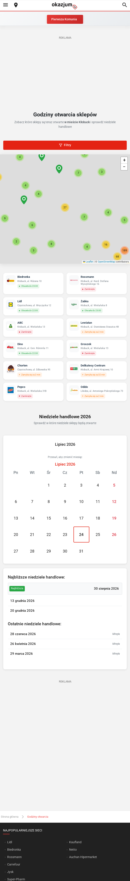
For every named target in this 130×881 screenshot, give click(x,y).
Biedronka (14, 849)
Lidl (9, 842)
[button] (65, 207)
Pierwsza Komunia (64, 19)
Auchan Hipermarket (83, 857)
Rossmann (14, 857)
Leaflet (88, 261)
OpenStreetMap (106, 261)
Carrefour (13, 864)
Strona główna (9, 816)
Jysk (10, 872)
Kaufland (75, 842)
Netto (73, 849)
